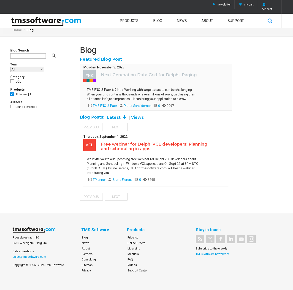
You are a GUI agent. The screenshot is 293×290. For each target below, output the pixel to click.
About (207, 21)
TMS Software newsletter (212, 254)
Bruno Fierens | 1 (23, 106)
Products (129, 21)
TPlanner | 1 (20, 94)
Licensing (134, 248)
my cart (246, 4)
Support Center (137, 270)
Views (137, 117)
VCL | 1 (17, 81)
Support (236, 21)
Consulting (89, 259)
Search (270, 21)
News (182, 21)
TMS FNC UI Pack (102, 106)
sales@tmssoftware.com (29, 256)
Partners (87, 254)
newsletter (221, 4)
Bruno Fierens (120, 180)
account (267, 7)
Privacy (86, 270)
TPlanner (97, 180)
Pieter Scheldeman (135, 106)
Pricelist (133, 237)
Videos (132, 265)
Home (17, 30)
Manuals (133, 254)
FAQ (130, 259)
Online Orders (136, 243)
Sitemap (87, 265)
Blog (157, 21)
